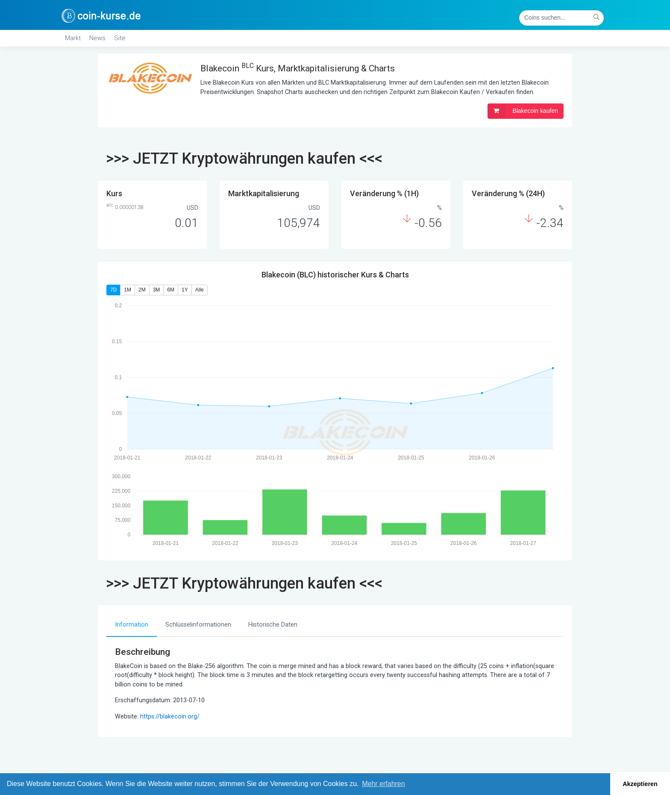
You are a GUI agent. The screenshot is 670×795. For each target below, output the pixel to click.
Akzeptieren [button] (640, 783)
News (97, 38)
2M (142, 290)
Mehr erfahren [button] (383, 783)
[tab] (131, 625)
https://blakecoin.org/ (170, 716)
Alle (199, 290)
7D (113, 290)
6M (170, 290)
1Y (185, 290)
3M (156, 290)
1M (127, 290)
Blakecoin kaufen (523, 111)
